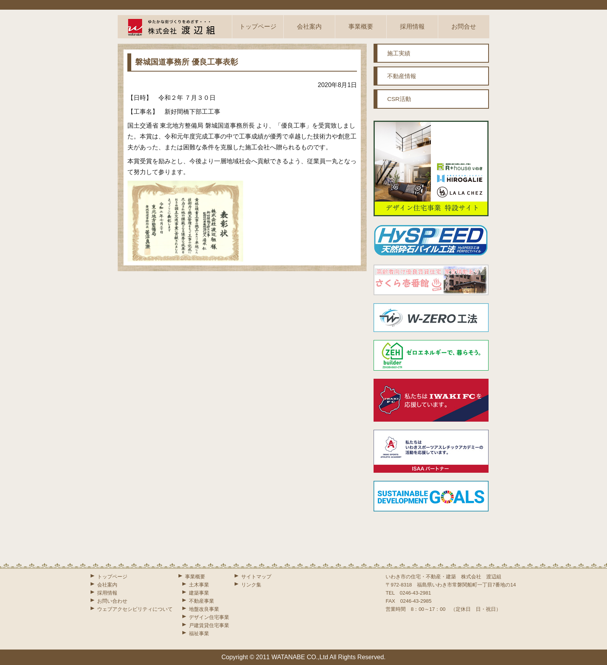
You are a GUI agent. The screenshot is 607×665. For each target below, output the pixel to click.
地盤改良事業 (204, 609)
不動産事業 (201, 601)
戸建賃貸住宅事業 (209, 625)
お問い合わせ (112, 601)
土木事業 (199, 585)
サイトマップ (256, 577)
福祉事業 (199, 633)
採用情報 (412, 26)
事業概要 (360, 26)
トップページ (257, 26)
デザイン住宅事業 (209, 617)
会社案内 (309, 26)
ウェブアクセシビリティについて (135, 609)
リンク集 (251, 585)
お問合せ (463, 26)
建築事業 (199, 593)
